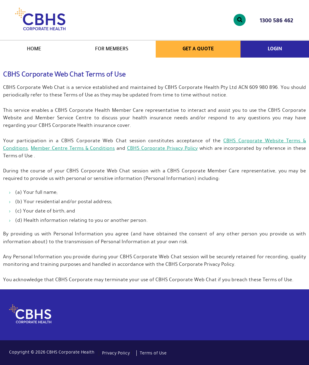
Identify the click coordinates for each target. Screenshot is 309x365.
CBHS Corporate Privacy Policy (162, 148)
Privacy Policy (116, 353)
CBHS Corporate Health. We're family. (57, 19)
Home (34, 48)
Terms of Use (153, 353)
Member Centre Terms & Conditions (73, 148)
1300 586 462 (276, 20)
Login (275, 49)
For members (112, 48)
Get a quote (198, 49)
